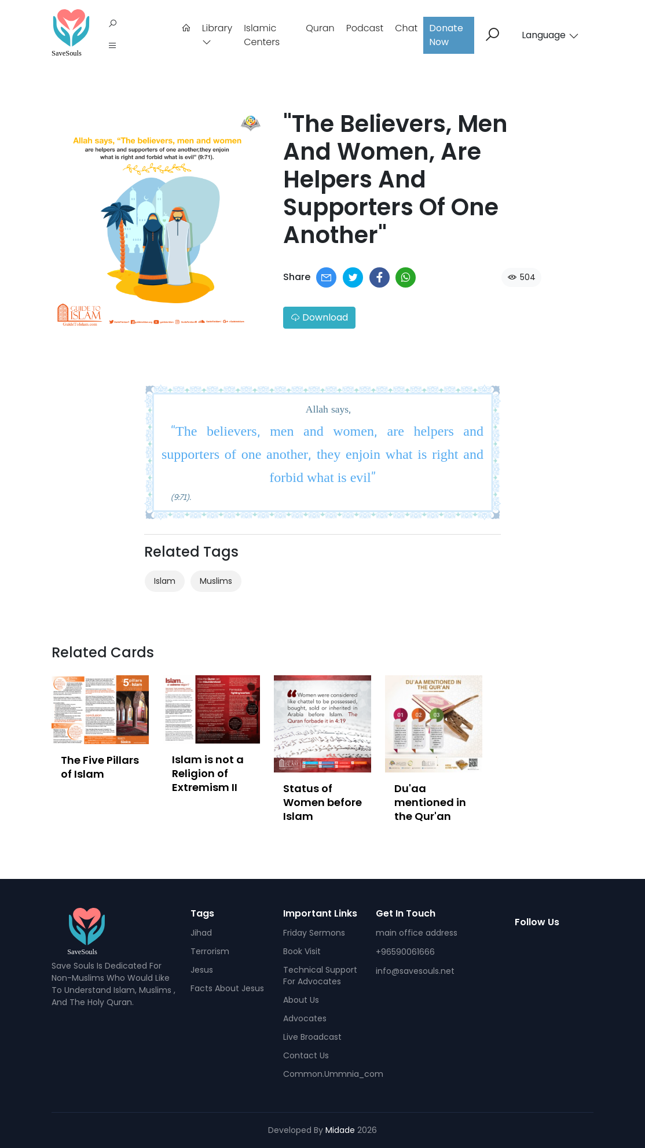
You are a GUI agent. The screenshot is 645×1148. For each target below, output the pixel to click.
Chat (406, 28)
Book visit (302, 951)
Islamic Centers (262, 35)
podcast (365, 28)
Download (319, 317)
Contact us (306, 1055)
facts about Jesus (227, 988)
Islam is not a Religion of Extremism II (208, 773)
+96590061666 (405, 952)
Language (550, 35)
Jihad (201, 933)
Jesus (201, 970)
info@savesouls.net (415, 971)
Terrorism (209, 951)
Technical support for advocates (320, 975)
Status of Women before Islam (322, 802)
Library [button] (217, 33)
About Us (301, 1000)
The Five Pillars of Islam (100, 767)
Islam (164, 581)
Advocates (305, 1018)
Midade (340, 1130)
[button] (112, 46)
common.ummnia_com (333, 1074)
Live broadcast (312, 1037)
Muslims (216, 581)
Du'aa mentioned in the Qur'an (430, 802)
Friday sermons (314, 933)
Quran (320, 28)
